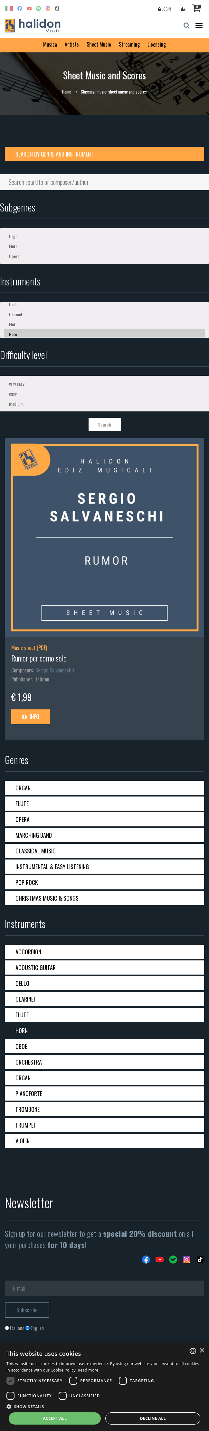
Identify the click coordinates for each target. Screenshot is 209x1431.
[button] (104, 1406)
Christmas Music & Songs (47, 898)
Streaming (129, 44)
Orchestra (28, 1062)
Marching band (33, 835)
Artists (72, 44)
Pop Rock (26, 882)
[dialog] (104, 1387)
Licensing (156, 44)
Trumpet (25, 1125)
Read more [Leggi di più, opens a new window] (88, 1370)
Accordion (28, 952)
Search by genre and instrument (54, 154)
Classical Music (35, 851)
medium (104, 404)
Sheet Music (99, 44)
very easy (104, 384)
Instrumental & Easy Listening (52, 866)
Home (66, 91)
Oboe (21, 1046)
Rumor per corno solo (39, 658)
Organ (104, 236)
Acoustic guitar (35, 967)
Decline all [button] (153, 1418)
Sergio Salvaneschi (54, 670)
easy (104, 394)
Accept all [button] (55, 1418)
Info (30, 716)
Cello (104, 304)
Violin (22, 1141)
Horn (104, 334)
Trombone (27, 1109)
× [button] (201, 1350)
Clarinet (104, 314)
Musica (50, 44)
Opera (104, 256)
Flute (104, 246)
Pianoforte (28, 1093)
